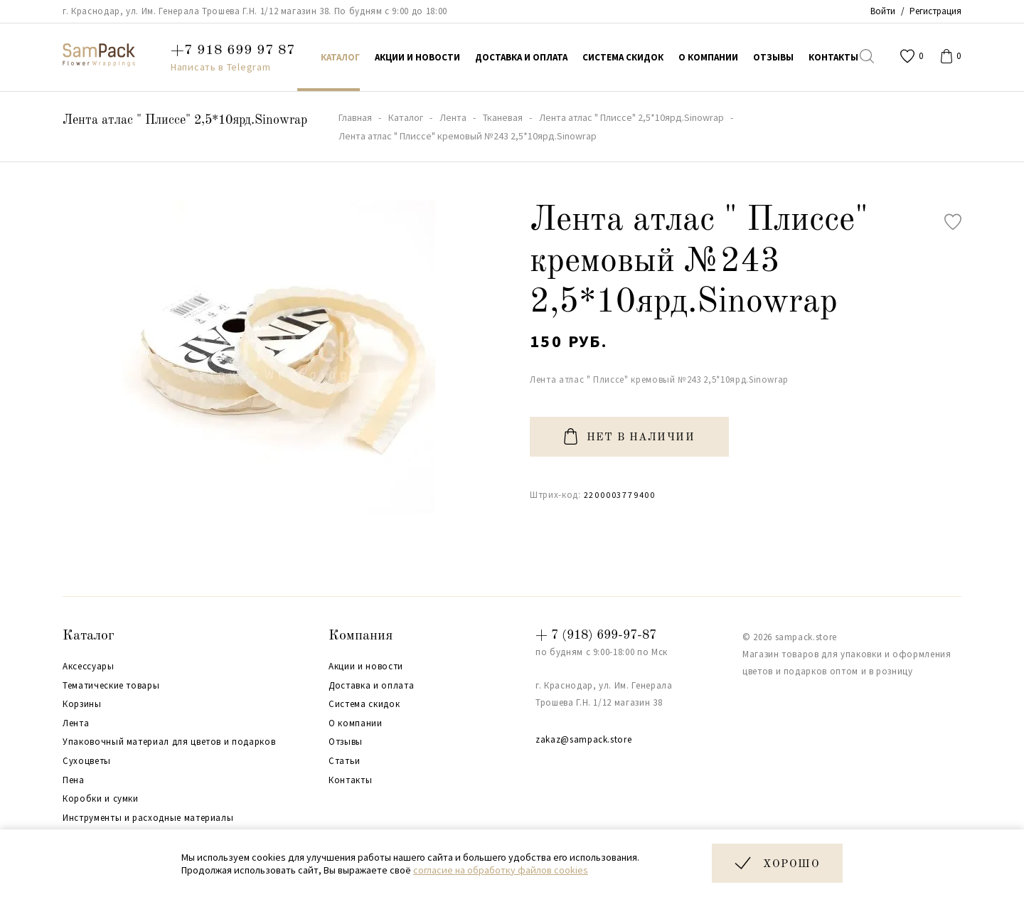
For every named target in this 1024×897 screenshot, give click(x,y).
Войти (882, 11)
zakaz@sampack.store (583, 739)
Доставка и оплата (371, 685)
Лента (76, 723)
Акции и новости (366, 666)
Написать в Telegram (220, 67)
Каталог (88, 636)
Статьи (345, 761)
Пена (74, 780)
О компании (356, 723)
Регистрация (935, 11)
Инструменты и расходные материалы (148, 818)
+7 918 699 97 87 (233, 50)
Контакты (350, 780)
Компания (361, 636)
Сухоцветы (87, 761)
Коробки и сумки (101, 799)
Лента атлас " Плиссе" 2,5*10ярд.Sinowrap (185, 120)
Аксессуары (88, 666)
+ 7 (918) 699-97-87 (595, 635)
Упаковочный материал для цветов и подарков (169, 742)
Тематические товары (111, 685)
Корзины (82, 704)
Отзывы (346, 742)
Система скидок (364, 704)
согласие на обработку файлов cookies (500, 870)
